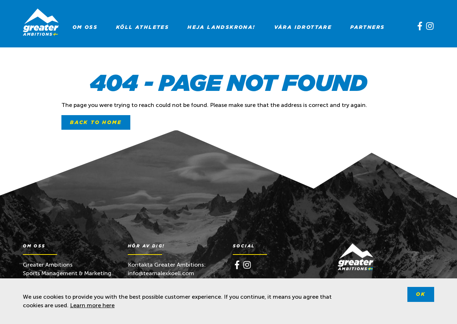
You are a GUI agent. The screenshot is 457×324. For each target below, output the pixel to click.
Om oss (84, 27)
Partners (367, 27)
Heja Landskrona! (221, 27)
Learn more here (92, 305)
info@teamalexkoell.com (162, 273)
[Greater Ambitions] (41, 23)
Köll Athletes (142, 27)
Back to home (96, 122)
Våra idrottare (303, 27)
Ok (421, 294)
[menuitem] (85, 27)
